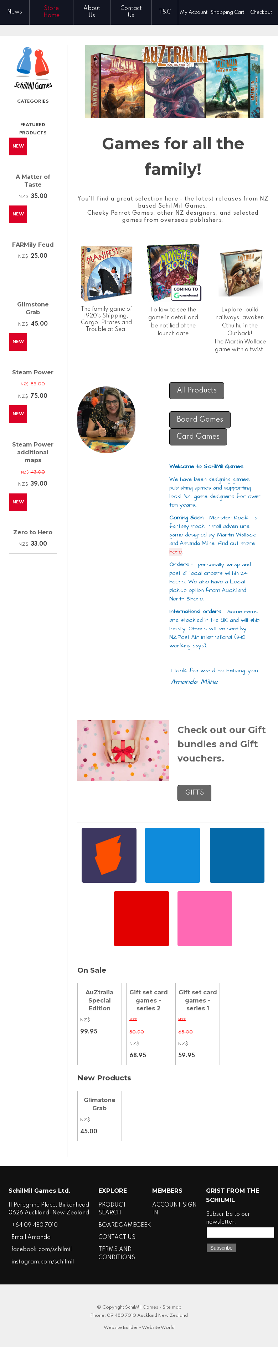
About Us (91, 12)
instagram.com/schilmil (42, 1262)
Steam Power (32, 372)
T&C (165, 12)
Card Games (198, 436)
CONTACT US (116, 1237)
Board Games (200, 419)
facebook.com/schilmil (41, 1249)
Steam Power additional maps (32, 452)
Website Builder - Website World (139, 1327)
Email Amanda (31, 1237)
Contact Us (131, 12)
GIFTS (194, 793)
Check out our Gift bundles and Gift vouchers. (221, 744)
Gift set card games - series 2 (148, 1000)
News (14, 12)
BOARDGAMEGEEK (124, 1225)
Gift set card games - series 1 (198, 1000)
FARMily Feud (33, 244)
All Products (197, 390)
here (175, 552)
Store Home (51, 12)
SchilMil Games (141, 1307)
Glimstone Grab (33, 308)
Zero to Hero (32, 532)
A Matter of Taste (33, 180)
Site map (172, 1307)
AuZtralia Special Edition (99, 1000)
